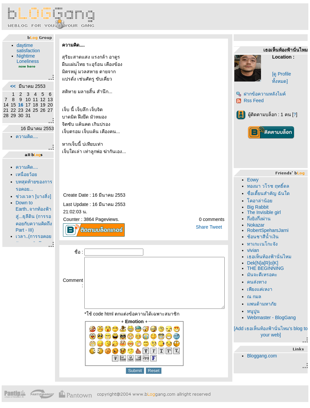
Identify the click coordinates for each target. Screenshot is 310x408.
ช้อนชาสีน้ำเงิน (265, 236)
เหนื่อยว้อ (24, 185)
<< (11, 89)
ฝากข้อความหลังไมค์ (263, 94)
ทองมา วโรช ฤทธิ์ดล (270, 186)
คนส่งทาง (259, 282)
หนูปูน (255, 311)
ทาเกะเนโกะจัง (264, 244)
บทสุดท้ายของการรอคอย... (25, 200)
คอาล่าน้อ (262, 200)
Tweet (218, 219)
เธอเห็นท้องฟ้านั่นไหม (271, 256)
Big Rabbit (260, 207)
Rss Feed (252, 100)
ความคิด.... (25, 147)
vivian (255, 250)
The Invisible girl (266, 212)
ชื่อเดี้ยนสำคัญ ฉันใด (270, 193)
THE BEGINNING (267, 268)
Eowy (255, 179)
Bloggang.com (264, 355)
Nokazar (258, 225)
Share (204, 219)
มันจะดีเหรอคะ (264, 274)
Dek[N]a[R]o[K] (264, 263)
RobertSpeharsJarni (270, 230)
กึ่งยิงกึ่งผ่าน (261, 218)
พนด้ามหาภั (264, 303)
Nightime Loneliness (26, 58)
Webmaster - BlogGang (273, 317)
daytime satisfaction (26, 48)
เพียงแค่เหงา (262, 289)
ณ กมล (256, 296)
